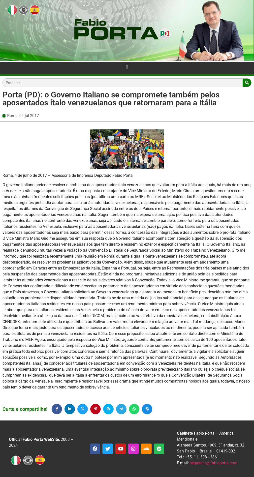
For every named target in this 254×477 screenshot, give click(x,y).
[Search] (247, 83)
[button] (127, 67)
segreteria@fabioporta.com (213, 463)
